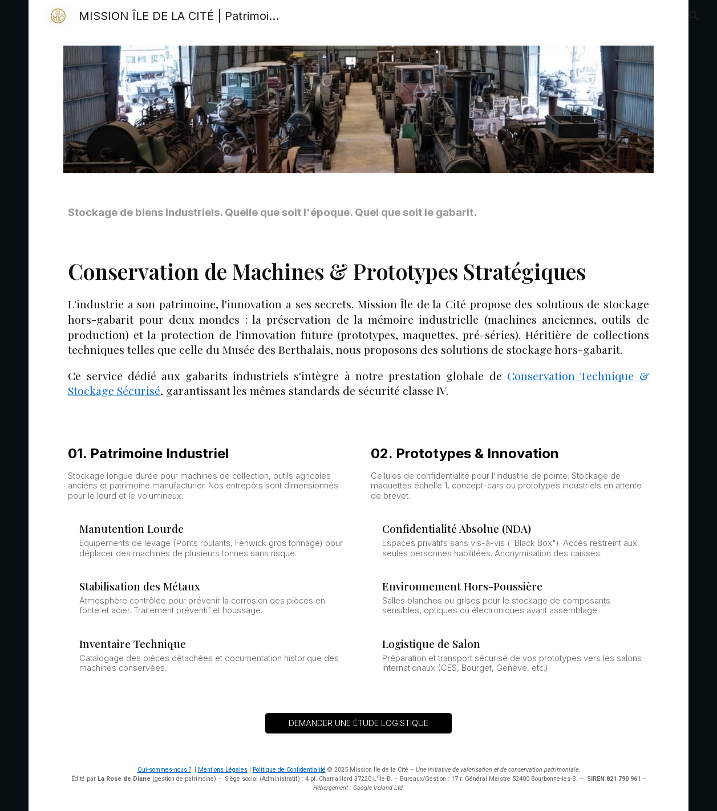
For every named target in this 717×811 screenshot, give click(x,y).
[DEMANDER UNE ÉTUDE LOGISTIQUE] (358, 723)
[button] (692, 16)
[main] (358, 213)
